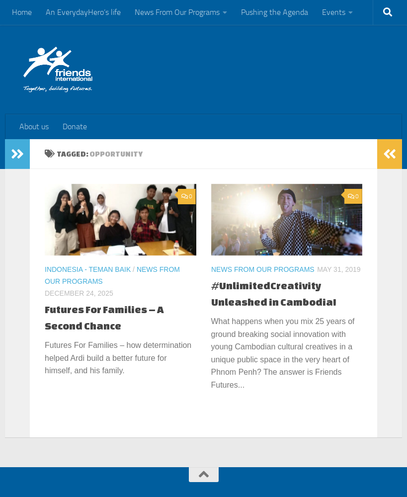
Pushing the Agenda (274, 12)
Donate (75, 126)
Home (22, 12)
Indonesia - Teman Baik (88, 269)
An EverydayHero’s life (83, 12)
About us (34, 126)
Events (333, 12)
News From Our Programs (177, 12)
